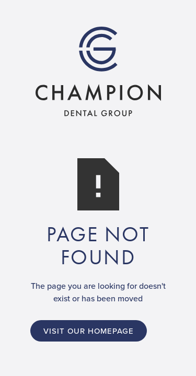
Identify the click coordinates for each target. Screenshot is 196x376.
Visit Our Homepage (88, 330)
